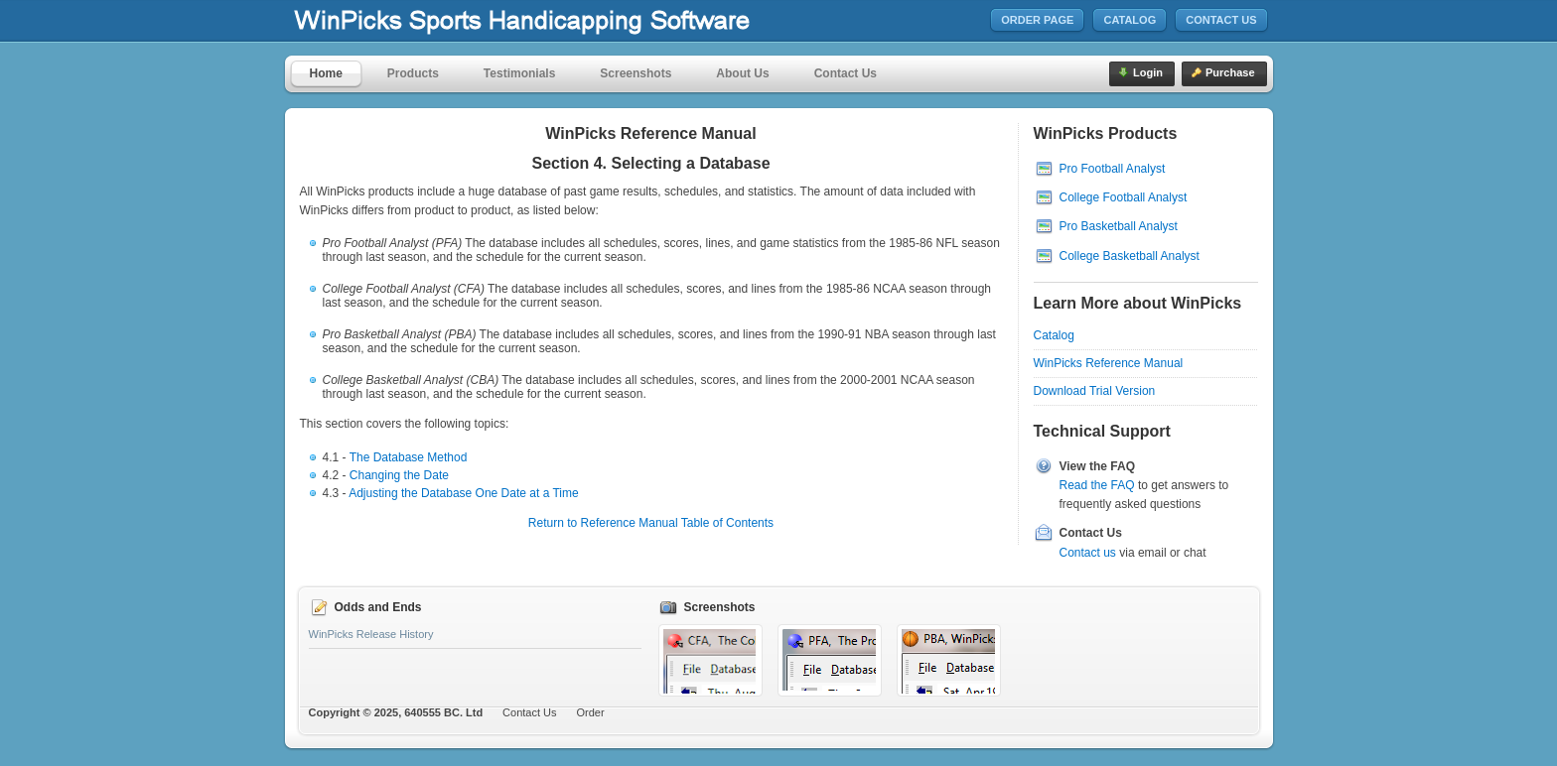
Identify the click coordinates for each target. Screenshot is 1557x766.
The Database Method (409, 457)
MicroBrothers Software (581, 21)
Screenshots (635, 73)
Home (326, 73)
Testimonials (519, 73)
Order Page (1037, 20)
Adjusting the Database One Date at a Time (463, 493)
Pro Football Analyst (1113, 169)
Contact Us (1221, 20)
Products (413, 73)
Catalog (1129, 20)
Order (591, 712)
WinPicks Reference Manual (1109, 363)
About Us (742, 73)
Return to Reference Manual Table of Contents (651, 523)
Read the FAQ (1097, 485)
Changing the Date (399, 475)
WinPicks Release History (371, 634)
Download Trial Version (1095, 391)
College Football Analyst (1124, 197)
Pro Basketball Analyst (1119, 226)
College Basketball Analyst (1130, 256)
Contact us (1088, 553)
